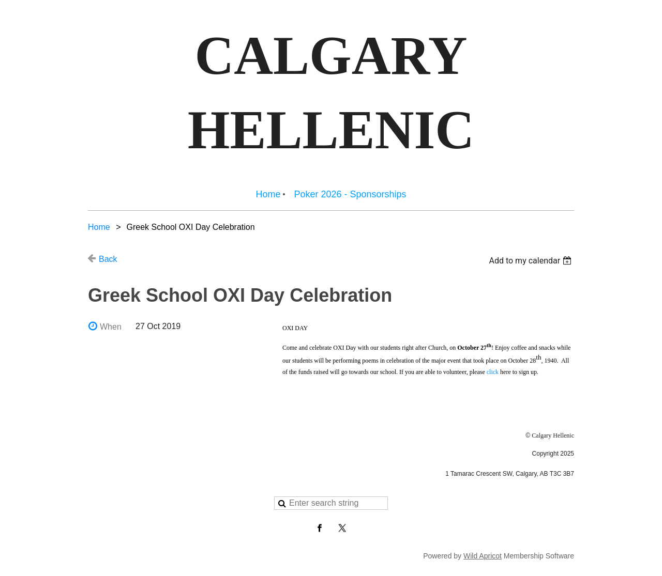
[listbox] (531, 260)
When (111, 326)
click (493, 372)
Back (108, 259)
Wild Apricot (482, 556)
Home (99, 227)
